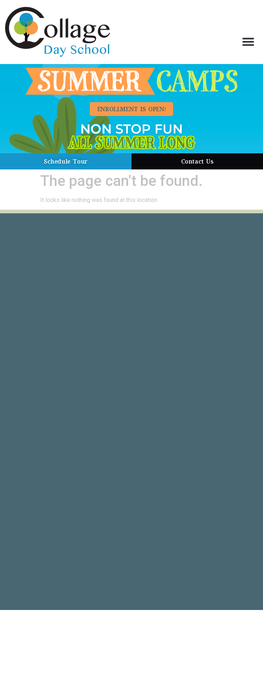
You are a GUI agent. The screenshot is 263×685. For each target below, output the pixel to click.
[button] (248, 41)
